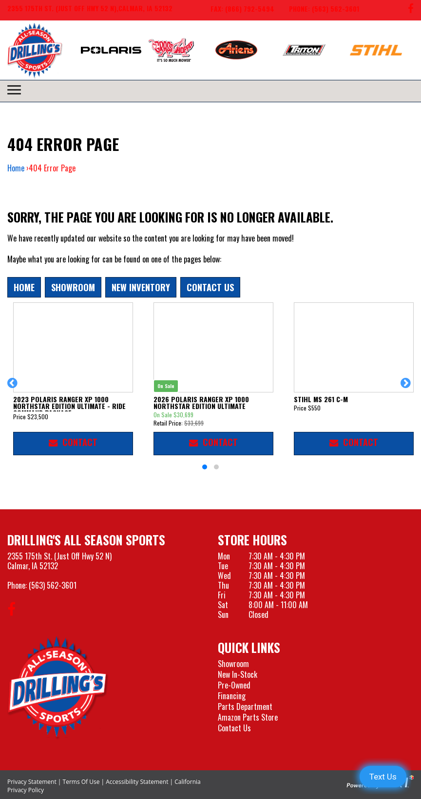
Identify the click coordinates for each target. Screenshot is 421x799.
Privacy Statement (32, 782)
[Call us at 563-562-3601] (316, 10)
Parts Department (245, 706)
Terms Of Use (81, 782)
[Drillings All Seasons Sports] (58, 687)
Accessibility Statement (137, 782)
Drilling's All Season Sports (86, 540)
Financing (232, 696)
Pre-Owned (234, 685)
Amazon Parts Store (248, 717)
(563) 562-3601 (53, 585)
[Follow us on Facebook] (411, 10)
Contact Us (210, 287)
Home (15, 168)
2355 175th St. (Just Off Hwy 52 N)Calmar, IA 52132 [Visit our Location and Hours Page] (59, 561)
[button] (13, 387)
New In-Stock (237, 674)
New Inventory (141, 287)
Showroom (73, 287)
